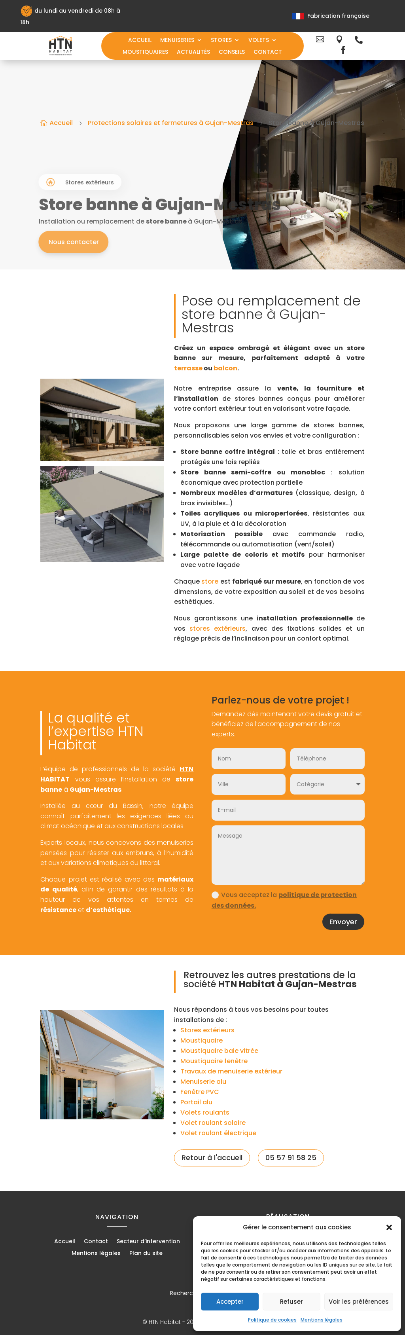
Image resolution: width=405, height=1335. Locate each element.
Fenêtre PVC (199, 1091)
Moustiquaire (201, 1040)
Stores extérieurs (207, 1030)
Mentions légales (322, 1319)
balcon (225, 368)
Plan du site (146, 1253)
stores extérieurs (217, 628)
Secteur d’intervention (148, 1241)
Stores (221, 40)
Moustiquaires (145, 52)
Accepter (230, 1301)
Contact (268, 52)
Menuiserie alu (203, 1081)
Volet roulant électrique (218, 1133)
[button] (389, 1227)
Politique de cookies (272, 1319)
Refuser (291, 1301)
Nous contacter (110, 242)
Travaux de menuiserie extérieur (231, 1071)
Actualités (193, 52)
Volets (258, 40)
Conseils (232, 52)
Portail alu (196, 1102)
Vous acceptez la (284, 900)
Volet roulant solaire (213, 1122)
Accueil (139, 40)
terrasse (188, 368)
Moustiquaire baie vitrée (219, 1050)
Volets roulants (204, 1112)
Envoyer (343, 922)
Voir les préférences (359, 1301)
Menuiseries (177, 40)
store (209, 581)
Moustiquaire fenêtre (214, 1061)
